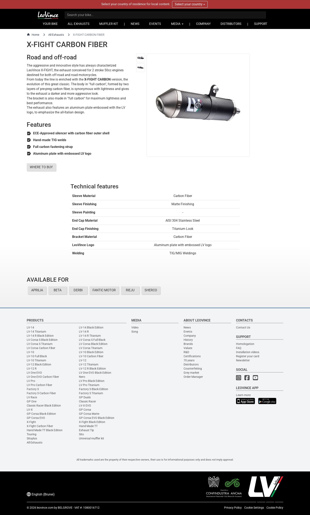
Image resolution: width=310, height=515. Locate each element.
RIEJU (130, 290)
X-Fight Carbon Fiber (40, 426)
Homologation (245, 344)
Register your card (247, 356)
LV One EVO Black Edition (95, 372)
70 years (189, 360)
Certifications (192, 356)
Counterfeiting (193, 368)
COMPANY (203, 24)
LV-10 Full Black (37, 356)
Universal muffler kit (91, 438)
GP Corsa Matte (89, 413)
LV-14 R (84, 331)
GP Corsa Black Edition (41, 413)
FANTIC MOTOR (104, 290)
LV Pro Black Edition (91, 381)
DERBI (78, 290)
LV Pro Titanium (89, 385)
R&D (186, 352)
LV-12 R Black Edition (92, 368)
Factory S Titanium (91, 393)
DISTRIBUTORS (231, 24)
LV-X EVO (85, 405)
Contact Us (243, 327)
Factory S (33, 389)
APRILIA (37, 290)
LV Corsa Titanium (90, 348)
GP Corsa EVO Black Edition (96, 417)
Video (135, 327)
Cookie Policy (274, 507)
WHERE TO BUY (41, 167)
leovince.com (45, 507)
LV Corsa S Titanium (39, 344)
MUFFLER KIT (108, 24)
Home (33, 34)
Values (188, 348)
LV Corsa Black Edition (93, 344)
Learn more (243, 395)
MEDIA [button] (177, 24)
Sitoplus (32, 438)
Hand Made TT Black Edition (44, 430)
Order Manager (193, 376)
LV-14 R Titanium (90, 335)
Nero (82, 376)
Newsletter (243, 360)
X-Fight (31, 422)
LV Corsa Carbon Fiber (41, 348)
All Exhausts (56, 34)
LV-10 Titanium (36, 360)
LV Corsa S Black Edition (42, 339)
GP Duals (85, 397)
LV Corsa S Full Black (92, 339)
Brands (188, 344)
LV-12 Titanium (88, 364)
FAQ (238, 348)
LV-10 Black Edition (91, 352)
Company (190, 335)
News (187, 327)
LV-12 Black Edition (39, 364)
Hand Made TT (88, 426)
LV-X (30, 409)
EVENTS (155, 24)
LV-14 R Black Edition (40, 335)
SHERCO (151, 290)
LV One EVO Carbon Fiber (43, 376)
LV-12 (82, 360)
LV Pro (31, 381)
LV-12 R (32, 368)
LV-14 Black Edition (91, 327)
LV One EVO (34, 372)
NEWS (135, 24)
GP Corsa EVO (36, 417)
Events (188, 331)
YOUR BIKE (50, 24)
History (188, 339)
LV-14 (30, 327)
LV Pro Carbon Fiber (39, 385)
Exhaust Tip (86, 430)
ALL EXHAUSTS (78, 24)
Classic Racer (87, 401)
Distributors (191, 364)
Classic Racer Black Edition (44, 405)
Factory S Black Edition (93, 389)
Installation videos (247, 352)
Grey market (191, 372)
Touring (31, 434)
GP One (31, 401)
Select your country (190, 4)
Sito (81, 434)
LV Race (32, 397)
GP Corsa (85, 409)
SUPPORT (260, 24)
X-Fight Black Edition (92, 422)
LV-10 (30, 352)
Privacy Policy (233, 507)
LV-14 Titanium (36, 331)
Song (134, 331)
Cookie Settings (254, 507)
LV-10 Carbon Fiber (91, 356)
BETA (57, 290)
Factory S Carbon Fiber (41, 393)
